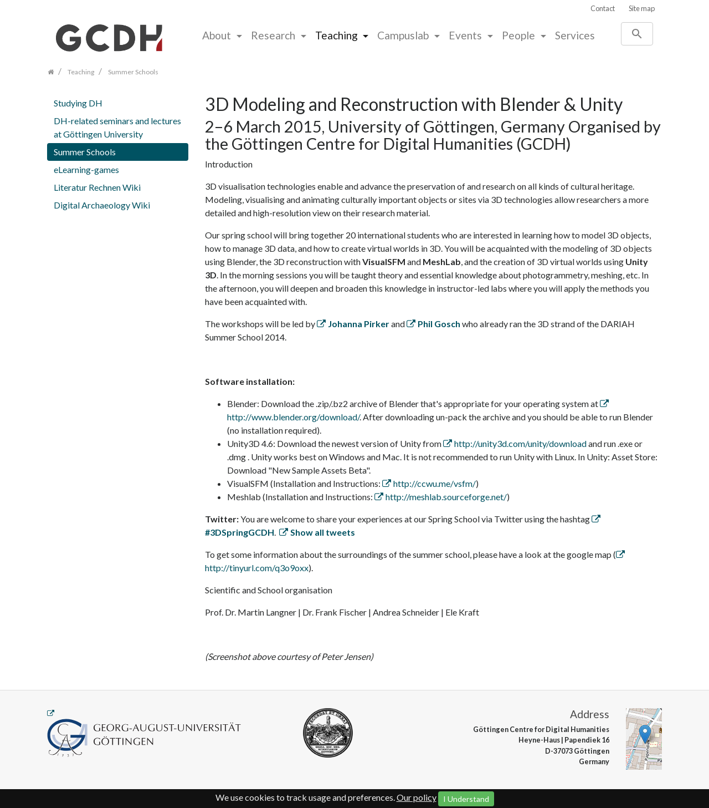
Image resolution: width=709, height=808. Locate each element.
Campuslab (404, 35)
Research (274, 35)
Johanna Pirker (358, 323)
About (217, 35)
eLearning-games (86, 169)
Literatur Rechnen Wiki (97, 187)
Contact (602, 8)
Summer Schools (85, 151)
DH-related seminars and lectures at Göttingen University (117, 127)
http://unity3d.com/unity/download (520, 443)
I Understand (466, 799)
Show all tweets (322, 532)
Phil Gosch (439, 323)
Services (575, 35)
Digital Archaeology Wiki (102, 205)
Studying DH (78, 103)
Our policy (416, 797)
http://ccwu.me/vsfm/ (434, 483)
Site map (642, 8)
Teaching (337, 35)
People (519, 35)
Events (466, 35)
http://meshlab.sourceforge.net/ (446, 496)
